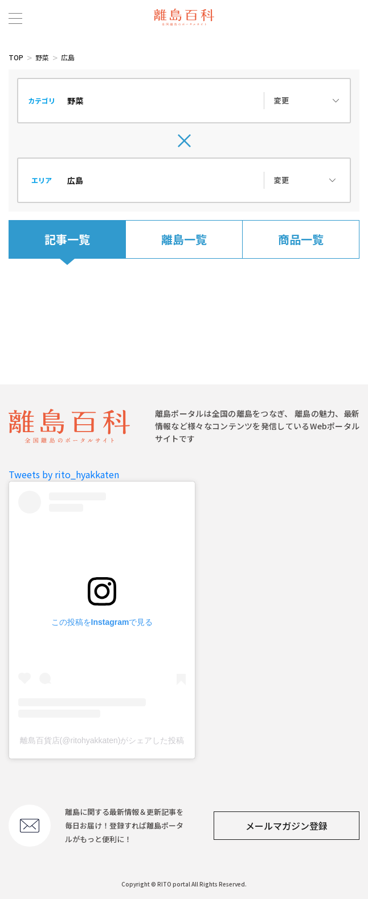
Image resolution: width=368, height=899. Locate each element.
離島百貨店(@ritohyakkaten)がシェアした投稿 (102, 740)
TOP (16, 57)
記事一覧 (67, 239)
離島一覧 (184, 239)
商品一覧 (301, 239)
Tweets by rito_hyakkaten (64, 474)
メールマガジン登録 (287, 825)
